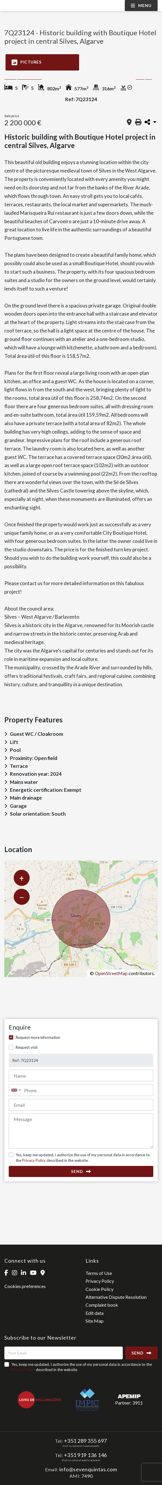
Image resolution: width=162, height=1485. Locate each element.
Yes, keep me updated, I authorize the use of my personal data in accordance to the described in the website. (83, 1157)
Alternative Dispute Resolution (116, 1297)
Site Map (95, 1321)
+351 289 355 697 (85, 1441)
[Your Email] (63, 1353)
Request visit (27, 1047)
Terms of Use (99, 1273)
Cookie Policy (99, 1289)
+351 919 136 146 (85, 1455)
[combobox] (81, 1090)
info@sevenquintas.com (88, 1469)
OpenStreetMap (111, 973)
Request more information (38, 1037)
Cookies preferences (25, 1286)
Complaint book (102, 1305)
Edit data (95, 1313)
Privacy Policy (34, 1160)
